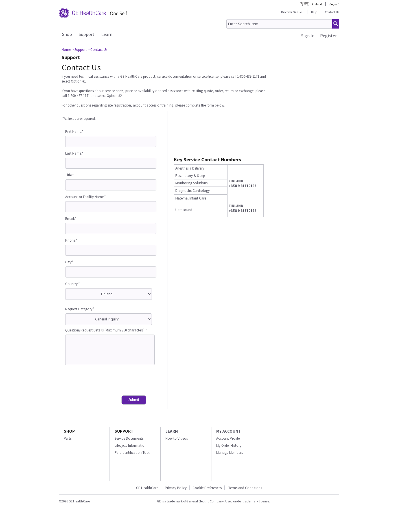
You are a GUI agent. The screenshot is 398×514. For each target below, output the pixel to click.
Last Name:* (74, 153)
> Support (79, 49)
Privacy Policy (175, 487)
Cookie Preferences (207, 487)
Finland (317, 4)
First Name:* (74, 131)
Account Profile (228, 438)
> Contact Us (97, 49)
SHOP (69, 431)
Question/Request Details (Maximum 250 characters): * (106, 330)
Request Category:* (79, 309)
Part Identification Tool (132, 452)
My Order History (228, 445)
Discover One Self (292, 12)
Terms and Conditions (245, 487)
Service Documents (129, 438)
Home (66, 49)
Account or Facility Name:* (85, 196)
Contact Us (332, 12)
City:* (69, 262)
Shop (67, 34)
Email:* (70, 218)
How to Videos (176, 438)
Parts (67, 438)
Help (314, 12)
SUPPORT (124, 431)
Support (87, 34)
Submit (133, 399)
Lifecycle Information (130, 445)
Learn (106, 34)
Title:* (69, 175)
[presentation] (108, 381)
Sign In (307, 35)
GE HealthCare (147, 487)
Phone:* (71, 240)
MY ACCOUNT (228, 431)
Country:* (72, 283)
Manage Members (229, 452)
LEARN (171, 431)
